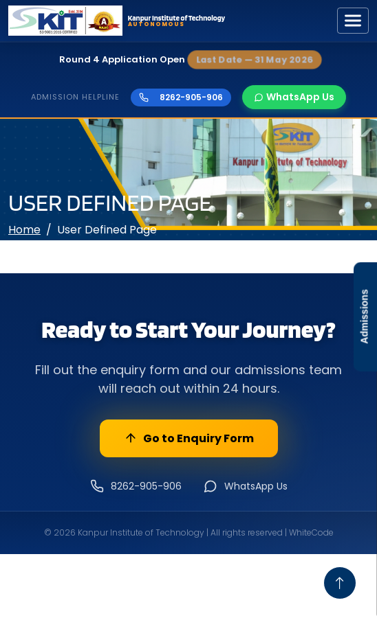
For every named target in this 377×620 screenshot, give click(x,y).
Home (24, 230)
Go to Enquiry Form (189, 438)
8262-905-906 (181, 97)
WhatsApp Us (294, 97)
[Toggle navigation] (353, 21)
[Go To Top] (339, 582)
